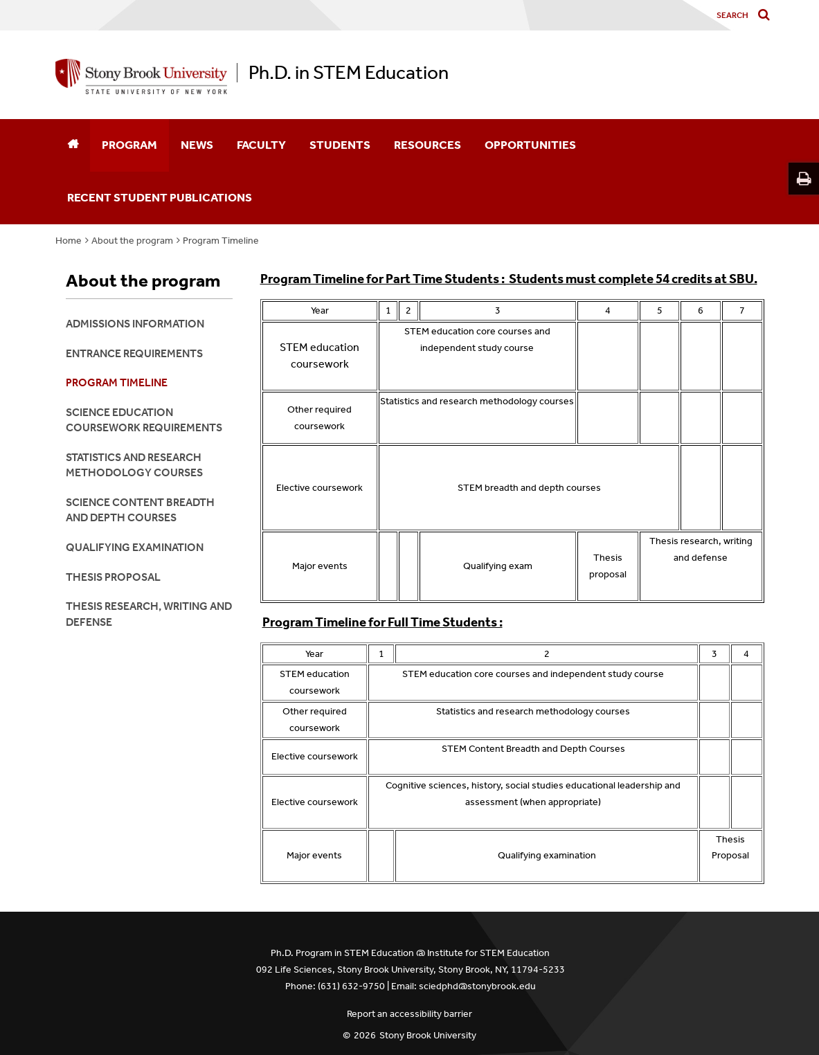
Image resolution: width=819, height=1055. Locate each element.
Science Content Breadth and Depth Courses (140, 510)
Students (339, 145)
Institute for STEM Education (488, 953)
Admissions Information (135, 323)
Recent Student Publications (159, 197)
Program (129, 145)
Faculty (261, 145)
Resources (427, 145)
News (197, 145)
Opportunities (530, 145)
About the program (132, 240)
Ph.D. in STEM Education (349, 72)
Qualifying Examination (135, 547)
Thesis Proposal (113, 577)
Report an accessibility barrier (409, 1014)
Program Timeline (221, 240)
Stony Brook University (427, 1035)
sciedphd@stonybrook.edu (477, 986)
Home (68, 240)
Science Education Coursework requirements (144, 420)
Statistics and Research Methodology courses (134, 465)
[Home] (72, 145)
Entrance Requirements (134, 353)
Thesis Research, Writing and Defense (149, 613)
